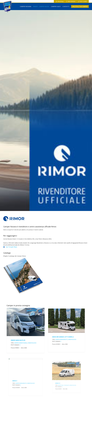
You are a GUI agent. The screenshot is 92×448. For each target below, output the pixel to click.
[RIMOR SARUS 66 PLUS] (25, 316)
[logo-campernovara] (7, 6)
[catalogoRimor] (46, 275)
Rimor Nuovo (30, 338)
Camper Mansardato (65, 333)
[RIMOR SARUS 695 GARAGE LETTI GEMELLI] (66, 323)
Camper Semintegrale (22, 338)
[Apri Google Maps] (4, 247)
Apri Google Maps (11, 247)
